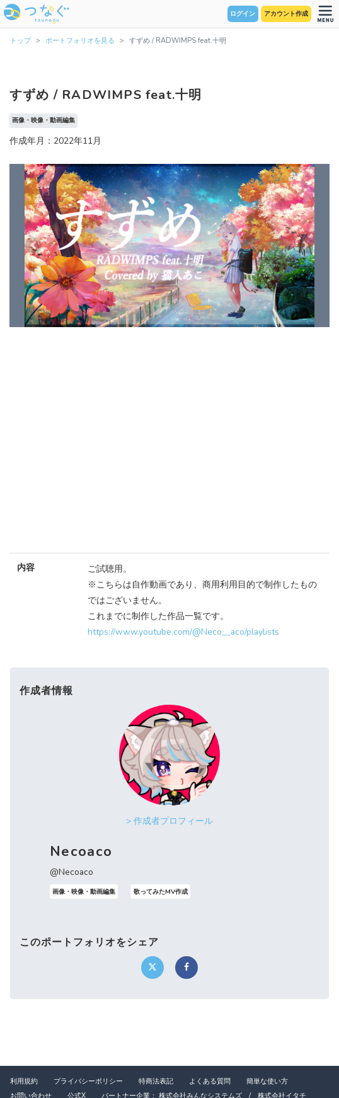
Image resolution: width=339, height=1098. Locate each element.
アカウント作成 (286, 13)
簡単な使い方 (267, 1081)
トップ (20, 40)
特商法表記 (156, 1081)
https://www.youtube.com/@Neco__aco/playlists (183, 632)
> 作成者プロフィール (169, 821)
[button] (33, 245)
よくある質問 (210, 1081)
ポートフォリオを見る (80, 40)
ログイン (242, 13)
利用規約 (24, 1081)
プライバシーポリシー (88, 1081)
